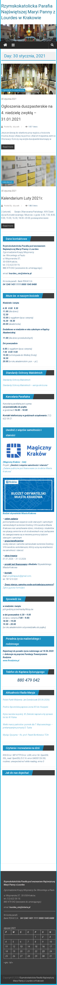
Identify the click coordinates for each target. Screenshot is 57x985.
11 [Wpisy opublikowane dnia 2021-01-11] (6, 946)
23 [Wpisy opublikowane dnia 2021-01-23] (43, 951)
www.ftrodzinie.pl (11, 660)
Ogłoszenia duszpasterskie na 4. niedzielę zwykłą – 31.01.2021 (27, 112)
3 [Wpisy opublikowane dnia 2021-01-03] (50, 937)
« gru (6, 962)
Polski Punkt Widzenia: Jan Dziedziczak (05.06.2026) (26, 700)
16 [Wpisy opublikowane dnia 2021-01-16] (43, 946)
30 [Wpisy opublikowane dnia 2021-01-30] (43, 956)
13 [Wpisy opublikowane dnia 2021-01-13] (21, 946)
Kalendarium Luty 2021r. (22, 198)
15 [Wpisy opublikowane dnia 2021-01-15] (36, 946)
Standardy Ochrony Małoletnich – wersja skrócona (25, 385)
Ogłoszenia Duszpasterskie (13, 90)
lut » (11, 962)
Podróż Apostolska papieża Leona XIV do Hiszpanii (25, 707)
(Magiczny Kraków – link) (14, 462)
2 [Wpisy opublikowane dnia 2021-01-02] (42, 937)
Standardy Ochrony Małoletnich (16, 380)
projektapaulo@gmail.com (19, 576)
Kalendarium (7, 182)
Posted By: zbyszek (12, 127)
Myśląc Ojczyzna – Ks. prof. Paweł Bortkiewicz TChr (26, 735)
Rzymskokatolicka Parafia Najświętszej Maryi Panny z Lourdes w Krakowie (28, 11)
